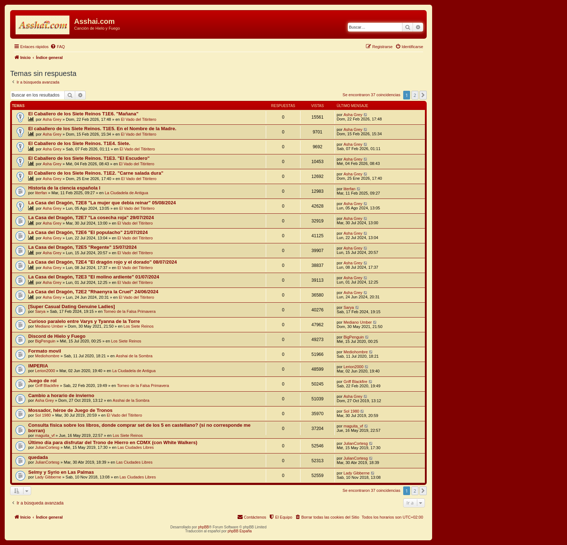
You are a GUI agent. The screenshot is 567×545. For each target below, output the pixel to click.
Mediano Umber (49, 326)
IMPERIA (38, 366)
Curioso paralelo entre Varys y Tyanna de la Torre (84, 321)
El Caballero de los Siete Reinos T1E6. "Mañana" (83, 113)
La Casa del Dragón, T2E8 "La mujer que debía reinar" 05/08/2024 (102, 202)
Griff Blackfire (47, 385)
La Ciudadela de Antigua (126, 193)
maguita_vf (45, 435)
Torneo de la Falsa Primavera (130, 311)
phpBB (203, 527)
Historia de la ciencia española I (64, 188)
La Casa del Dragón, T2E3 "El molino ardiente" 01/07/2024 (93, 277)
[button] (423, 95)
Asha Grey (52, 119)
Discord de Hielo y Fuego (56, 336)
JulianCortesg (47, 447)
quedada (38, 457)
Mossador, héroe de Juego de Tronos (70, 410)
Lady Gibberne (48, 477)
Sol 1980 (43, 415)
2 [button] (415, 95)
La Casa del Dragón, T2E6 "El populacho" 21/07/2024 (88, 232)
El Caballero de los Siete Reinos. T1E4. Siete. (79, 143)
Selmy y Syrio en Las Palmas (61, 472)
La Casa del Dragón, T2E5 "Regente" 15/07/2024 (82, 247)
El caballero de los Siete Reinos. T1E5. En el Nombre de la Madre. (102, 128)
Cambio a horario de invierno (61, 395)
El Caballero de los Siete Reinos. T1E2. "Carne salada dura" (95, 173)
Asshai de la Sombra (134, 356)
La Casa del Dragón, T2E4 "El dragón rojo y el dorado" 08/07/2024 (102, 262)
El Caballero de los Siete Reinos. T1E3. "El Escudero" (89, 158)
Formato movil (44, 351)
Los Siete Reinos (139, 326)
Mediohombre (47, 356)
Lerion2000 (45, 371)
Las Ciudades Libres (136, 447)
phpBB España (239, 531)
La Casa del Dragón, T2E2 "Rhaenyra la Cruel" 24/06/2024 (93, 291)
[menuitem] (57, 46)
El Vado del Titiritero (139, 119)
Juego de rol (42, 380)
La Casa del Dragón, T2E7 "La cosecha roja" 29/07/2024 (91, 217)
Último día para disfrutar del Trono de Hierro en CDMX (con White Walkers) (112, 442)
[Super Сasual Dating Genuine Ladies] (71, 306)
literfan (41, 193)
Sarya (40, 311)
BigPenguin (45, 341)
